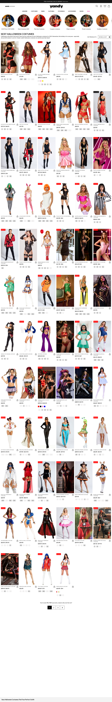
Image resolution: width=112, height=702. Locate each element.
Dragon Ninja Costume (6, 74)
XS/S (21, 79)
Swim (42, 11)
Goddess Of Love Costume (99, 450)
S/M (25, 79)
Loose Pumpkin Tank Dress (44, 308)
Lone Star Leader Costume (25, 354)
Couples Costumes (55, 29)
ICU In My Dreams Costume (81, 262)
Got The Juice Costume (6, 216)
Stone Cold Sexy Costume (44, 216)
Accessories (72, 11)
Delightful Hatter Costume (82, 400)
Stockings (61, 11)
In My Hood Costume (24, 74)
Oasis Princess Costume (62, 450)
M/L (29, 79)
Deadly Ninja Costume (24, 170)
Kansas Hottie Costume (62, 74)
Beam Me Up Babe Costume (81, 450)
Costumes (34, 11)
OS (2, 268)
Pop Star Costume (42, 354)
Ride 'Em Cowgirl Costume (81, 124)
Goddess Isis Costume (98, 308)
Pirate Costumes (86, 29)
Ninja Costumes (70, 29)
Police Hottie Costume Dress (63, 216)
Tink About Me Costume (7, 308)
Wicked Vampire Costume (62, 494)
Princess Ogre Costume (25, 586)
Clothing (51, 11)
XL (10, 79)
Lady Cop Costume (97, 74)
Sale (88, 11)
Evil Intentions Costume (44, 124)
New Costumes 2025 (23, 29)
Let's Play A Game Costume (7, 450)
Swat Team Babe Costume (81, 74)
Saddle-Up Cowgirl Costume (8, 354)
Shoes (81, 11)
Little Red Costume (79, 540)
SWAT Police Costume (61, 262)
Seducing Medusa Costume (26, 450)
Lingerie (24, 11)
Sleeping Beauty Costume (81, 216)
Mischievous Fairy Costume (63, 308)
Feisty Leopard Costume (99, 170)
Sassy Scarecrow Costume (81, 494)
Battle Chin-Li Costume (25, 540)
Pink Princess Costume (61, 540)
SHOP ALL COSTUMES (7, 29)
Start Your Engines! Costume (8, 586)
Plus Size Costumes (39, 29)
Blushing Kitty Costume (99, 262)
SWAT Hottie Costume (43, 170)
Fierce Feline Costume (43, 450)
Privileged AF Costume (61, 586)
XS (39, 84)
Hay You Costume (23, 124)
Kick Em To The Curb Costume (8, 124)
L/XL (33, 79)
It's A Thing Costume (43, 586)
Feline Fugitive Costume (25, 262)
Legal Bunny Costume (24, 216)
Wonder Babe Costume (6, 540)
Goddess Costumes (102, 29)
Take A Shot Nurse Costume (81, 354)
